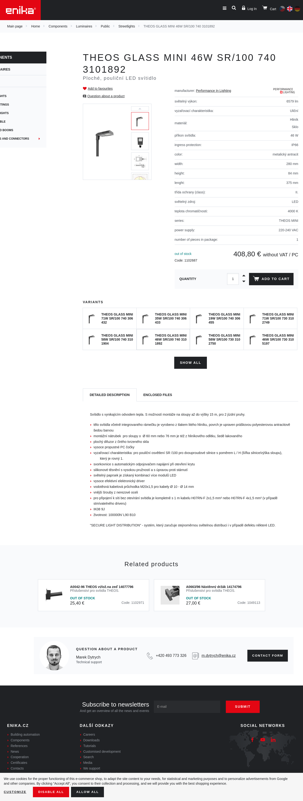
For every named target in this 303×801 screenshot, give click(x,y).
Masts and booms (23, 130)
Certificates (19, 762)
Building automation (25, 734)
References (19, 745)
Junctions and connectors (31, 138)
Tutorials (89, 745)
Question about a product (106, 96)
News (15, 750)
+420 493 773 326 (169, 655)
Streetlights (126, 26)
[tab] (110, 394)
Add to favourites (100, 88)
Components (58, 26)
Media (87, 762)
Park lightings (21, 104)
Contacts (17, 768)
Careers (89, 734)
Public (105, 26)
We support (91, 768)
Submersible (19, 121)
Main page (14, 26)
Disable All (52, 792)
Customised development (102, 750)
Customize (15, 792)
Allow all (90, 792)
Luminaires (84, 26)
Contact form (266, 655)
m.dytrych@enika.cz (216, 655)
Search (88, 756)
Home (35, 26)
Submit (245, 706)
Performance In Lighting (213, 91)
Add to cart (270, 279)
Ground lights (21, 113)
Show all (190, 362)
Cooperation (20, 756)
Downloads (91, 739)
